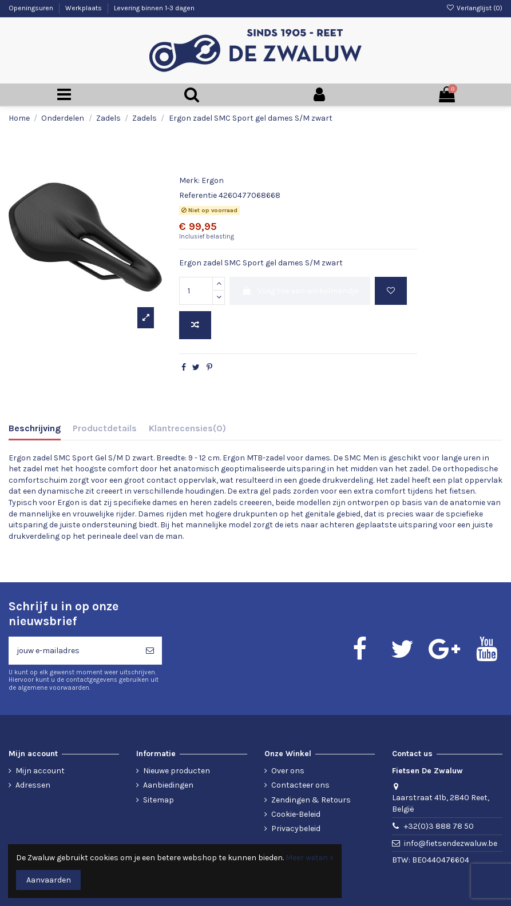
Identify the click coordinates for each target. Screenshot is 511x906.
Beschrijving (35, 428)
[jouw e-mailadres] (73, 651)
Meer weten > (310, 858)
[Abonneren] (150, 651)
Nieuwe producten (176, 771)
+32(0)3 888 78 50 (439, 826)
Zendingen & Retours (311, 800)
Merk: (189, 180)
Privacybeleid (295, 828)
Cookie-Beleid (295, 814)
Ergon (212, 180)
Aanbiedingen (168, 785)
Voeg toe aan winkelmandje (299, 291)
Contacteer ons (300, 785)
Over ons (287, 771)
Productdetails (105, 428)
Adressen (32, 785)
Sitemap (158, 800)
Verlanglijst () (474, 8)
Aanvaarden (48, 880)
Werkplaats (84, 8)
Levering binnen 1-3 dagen (154, 8)
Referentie (198, 195)
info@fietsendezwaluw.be (450, 843)
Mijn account (40, 771)
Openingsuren (32, 8)
